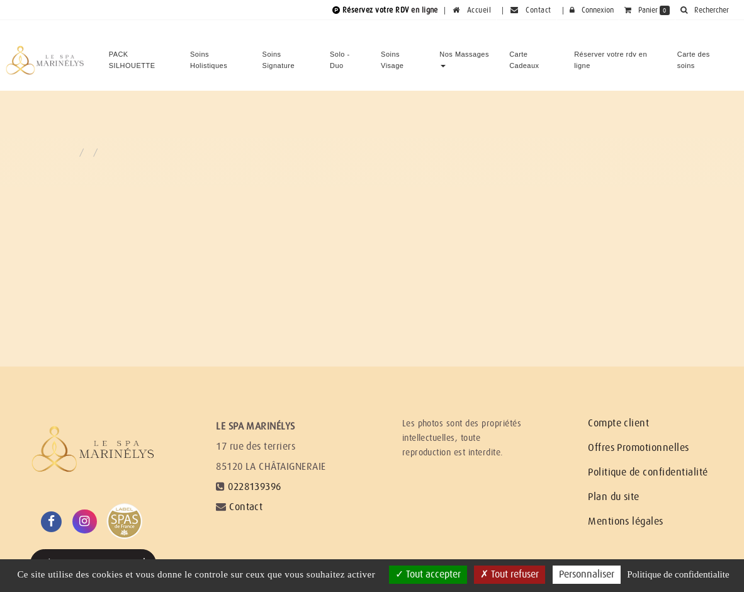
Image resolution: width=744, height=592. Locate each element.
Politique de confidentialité (647, 472)
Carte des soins (693, 54)
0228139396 (254, 486)
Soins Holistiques (208, 54)
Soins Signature (278, 54)
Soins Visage (392, 54)
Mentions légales (625, 521)
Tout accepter (428, 574)
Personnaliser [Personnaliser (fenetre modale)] (586, 574)
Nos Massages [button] (464, 53)
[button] (704, 10)
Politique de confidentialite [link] (678, 574)
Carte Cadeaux (524, 54)
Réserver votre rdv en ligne (610, 54)
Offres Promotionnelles (638, 447)
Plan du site (614, 497)
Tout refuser (509, 574)
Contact (245, 507)
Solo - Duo (340, 54)
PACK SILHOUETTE (132, 54)
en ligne (424, 10)
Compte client (618, 423)
